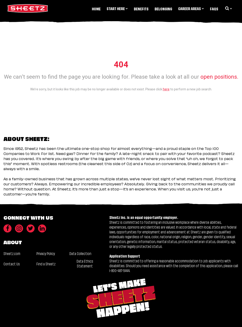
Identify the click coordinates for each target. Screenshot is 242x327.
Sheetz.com (11, 253)
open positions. (219, 77)
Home (96, 8)
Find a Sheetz (46, 263)
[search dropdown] (228, 8)
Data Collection (80, 253)
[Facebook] (7, 228)
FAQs (214, 8)
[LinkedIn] (42, 228)
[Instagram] (19, 228)
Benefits (141, 8)
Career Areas (191, 8)
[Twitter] (31, 228)
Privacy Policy (45, 253)
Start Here (117, 8)
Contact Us (11, 263)
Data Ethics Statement (85, 263)
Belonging (163, 8)
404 (121, 64)
